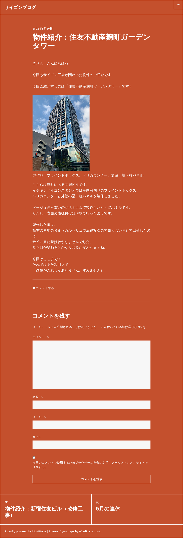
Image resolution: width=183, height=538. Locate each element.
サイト (37, 437)
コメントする (45, 288)
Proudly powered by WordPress (25, 531)
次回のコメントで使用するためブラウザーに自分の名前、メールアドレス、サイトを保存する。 (90, 465)
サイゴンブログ (20, 7)
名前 (38, 397)
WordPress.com (89, 531)
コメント (41, 337)
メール (40, 417)
